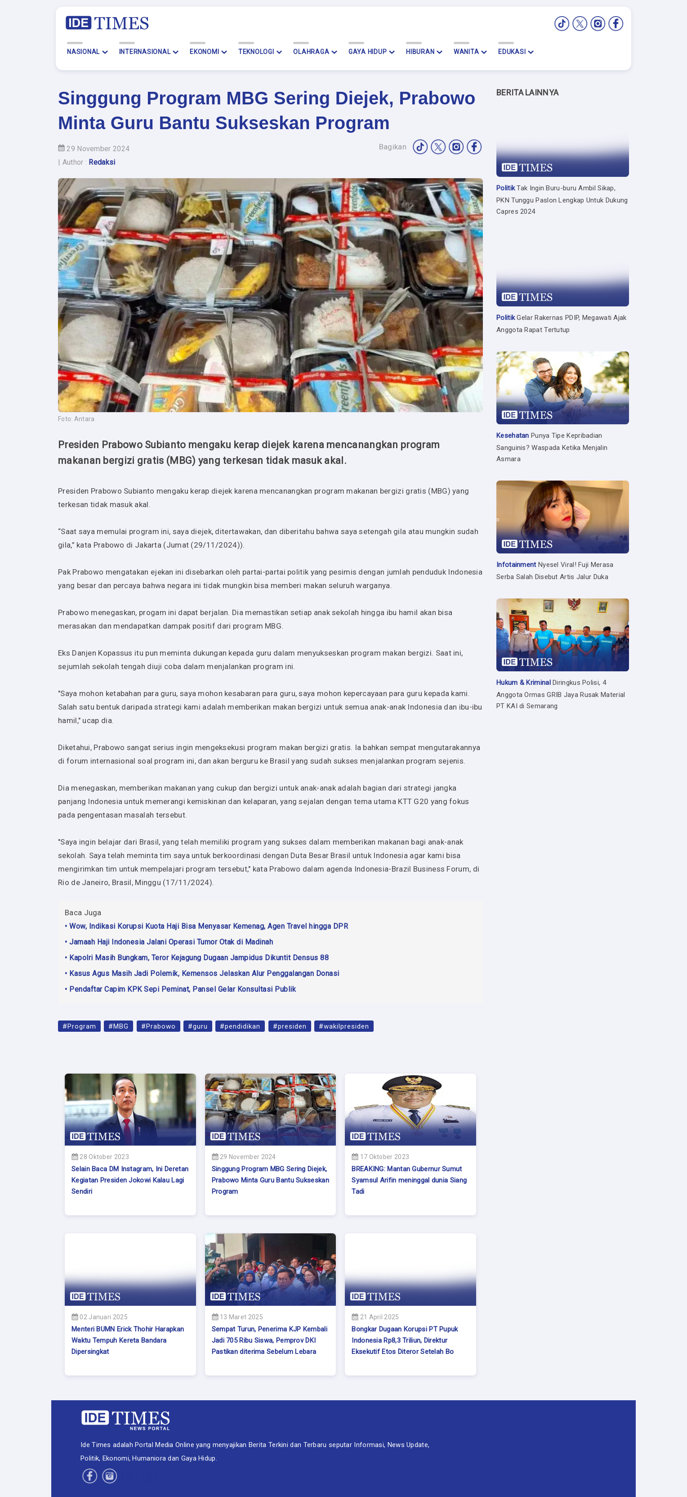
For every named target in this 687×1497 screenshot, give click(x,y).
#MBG (118, 1026)
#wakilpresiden (344, 1026)
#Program (79, 1026)
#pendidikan (240, 1026)
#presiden (290, 1026)
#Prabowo (158, 1026)
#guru (198, 1026)
